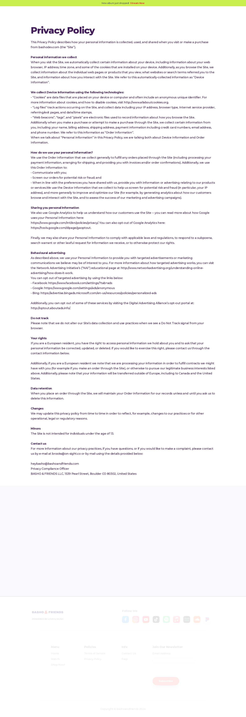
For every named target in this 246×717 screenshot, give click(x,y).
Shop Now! (51, 664)
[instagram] (82, 544)
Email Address (165, 652)
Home (47, 652)
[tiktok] (136, 544)
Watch (48, 658)
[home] (52, 15)
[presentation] (179, 671)
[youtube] (109, 544)
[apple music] (191, 544)
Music (82, 15)
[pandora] (109, 563)
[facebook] (55, 544)
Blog (109, 15)
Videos (96, 15)
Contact (123, 15)
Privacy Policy (89, 658)
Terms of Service (92, 652)
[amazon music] (55, 563)
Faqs (124, 658)
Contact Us (129, 652)
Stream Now (137, 3)
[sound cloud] (82, 563)
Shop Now (203, 15)
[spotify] (164, 544)
